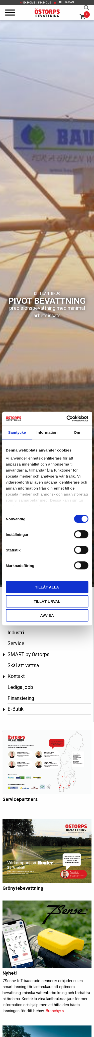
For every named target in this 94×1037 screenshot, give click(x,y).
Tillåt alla (47, 587)
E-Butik (16, 709)
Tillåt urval (47, 601)
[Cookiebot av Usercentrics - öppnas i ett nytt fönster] (67, 418)
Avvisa (47, 615)
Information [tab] (47, 432)
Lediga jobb (20, 687)
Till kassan (66, 2)
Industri (16, 633)
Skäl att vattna (23, 665)
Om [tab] (77, 432)
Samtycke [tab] (17, 432)
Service (16, 643)
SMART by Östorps (28, 654)
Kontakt (16, 676)
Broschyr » (55, 1010)
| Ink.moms (35, 2)
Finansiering (21, 698)
